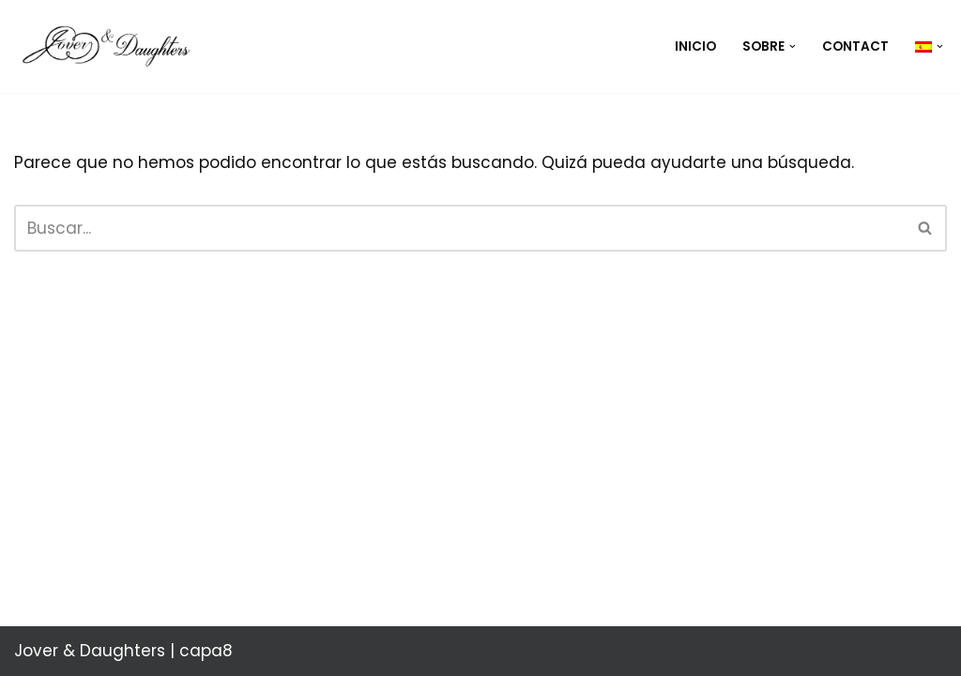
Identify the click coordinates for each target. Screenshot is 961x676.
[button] (792, 46)
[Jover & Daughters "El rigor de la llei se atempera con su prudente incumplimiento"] (112, 46)
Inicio (695, 46)
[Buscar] (459, 228)
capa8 (206, 650)
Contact (855, 46)
